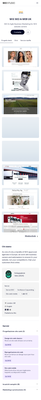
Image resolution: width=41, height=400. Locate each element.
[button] (20, 56)
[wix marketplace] (9, 3)
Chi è (16, 40)
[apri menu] (37, 3)
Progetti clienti (6, 40)
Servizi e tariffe (25, 40)
